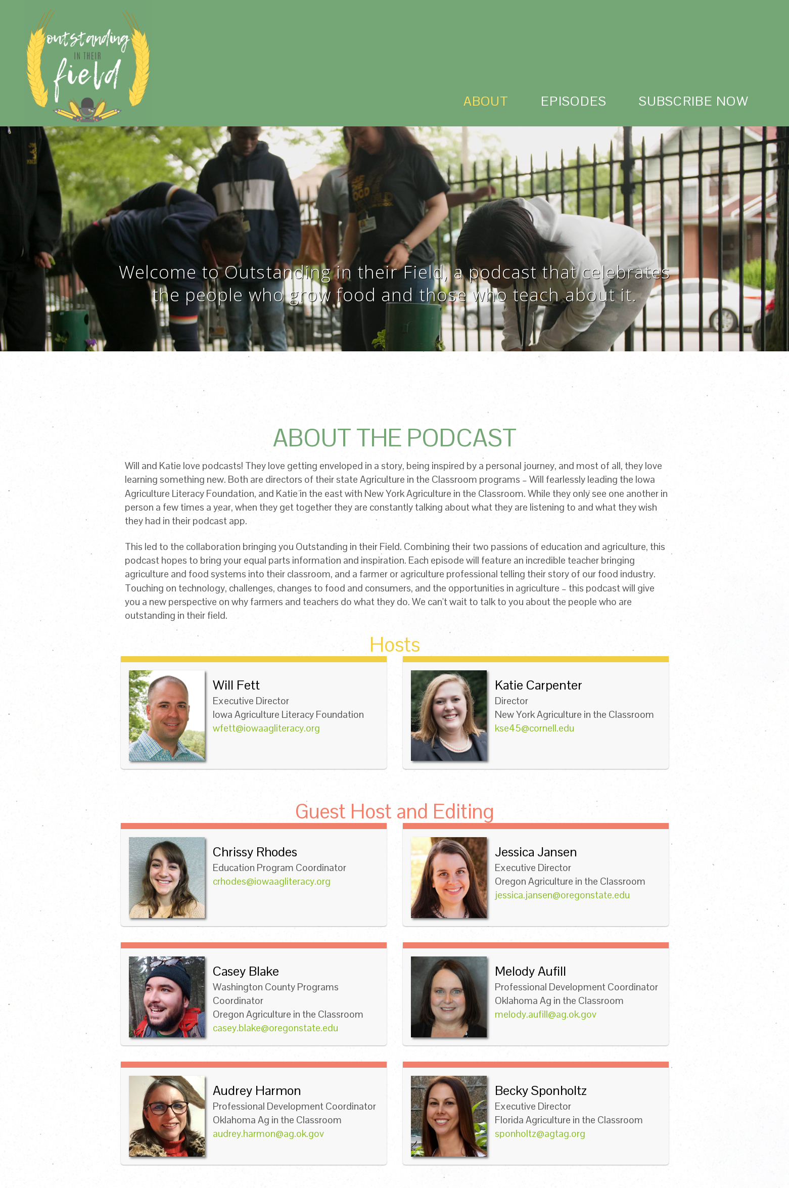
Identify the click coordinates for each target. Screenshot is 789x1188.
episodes (574, 101)
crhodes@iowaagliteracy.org (272, 881)
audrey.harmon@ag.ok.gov (268, 1133)
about (485, 101)
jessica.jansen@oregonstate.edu (562, 895)
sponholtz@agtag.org (540, 1133)
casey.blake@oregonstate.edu (275, 1028)
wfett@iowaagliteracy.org (266, 728)
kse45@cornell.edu (534, 728)
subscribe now (694, 101)
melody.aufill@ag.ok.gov (545, 1014)
